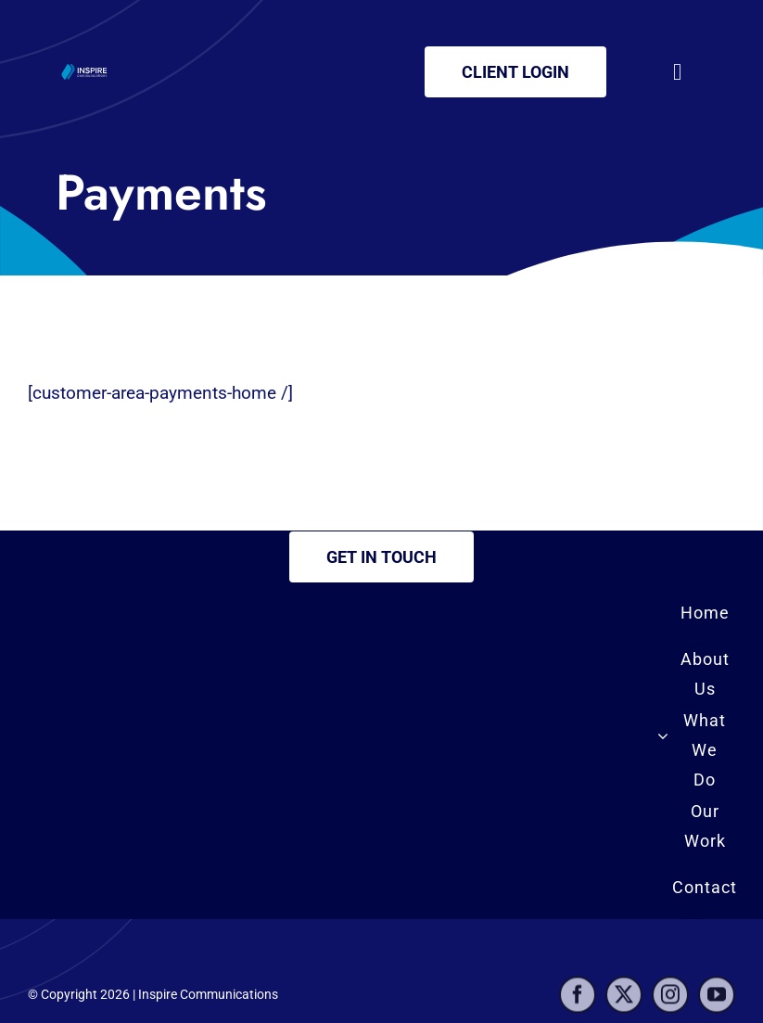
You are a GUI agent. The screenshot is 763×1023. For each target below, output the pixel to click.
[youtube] (716, 999)
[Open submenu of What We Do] (663, 736)
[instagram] (670, 999)
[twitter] (623, 999)
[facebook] (577, 999)
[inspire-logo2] (85, 68)
